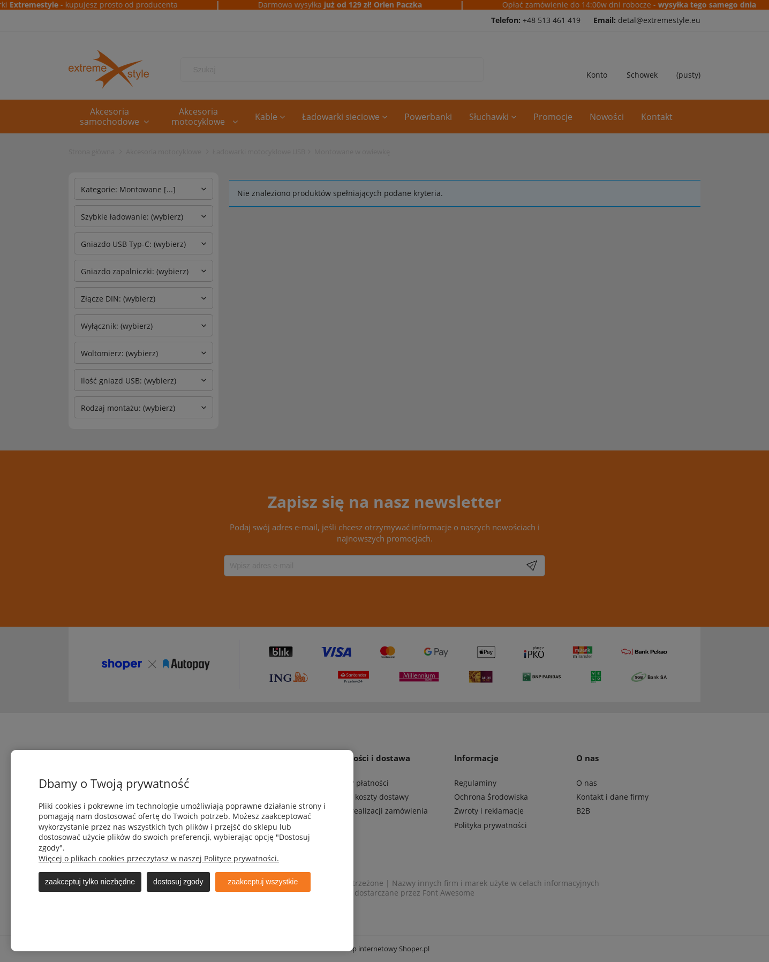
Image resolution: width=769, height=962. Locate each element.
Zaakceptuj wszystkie (263, 881)
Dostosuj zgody (178, 881)
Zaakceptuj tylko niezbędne (90, 881)
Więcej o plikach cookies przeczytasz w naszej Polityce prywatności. (159, 858)
